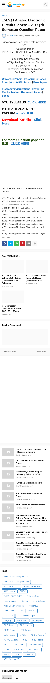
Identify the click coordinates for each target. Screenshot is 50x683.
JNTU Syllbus (35, 645)
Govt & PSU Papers (21, 82)
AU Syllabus (9, 591)
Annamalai (33, 606)
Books (5, 95)
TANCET (32, 611)
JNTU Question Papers (14, 645)
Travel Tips (38, 89)
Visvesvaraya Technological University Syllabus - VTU (29, 473)
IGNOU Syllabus (11, 640)
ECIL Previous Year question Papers (29, 495)
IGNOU (22, 591)
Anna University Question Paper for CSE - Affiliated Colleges (31, 555)
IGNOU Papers (37, 635)
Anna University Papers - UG (16, 577)
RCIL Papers (19, 649)
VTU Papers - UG (11, 586)
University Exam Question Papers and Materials (31, 533)
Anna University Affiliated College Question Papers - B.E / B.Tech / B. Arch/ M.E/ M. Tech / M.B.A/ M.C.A (31, 519)
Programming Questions (16, 89)
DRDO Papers (10, 630)
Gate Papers (9, 635)
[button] (3, 4)
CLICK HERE (36, 102)
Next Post (41, 351)
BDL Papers (22, 620)
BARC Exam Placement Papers (30, 504)
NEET (6, 649)
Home (4, 15)
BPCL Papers (26, 625)
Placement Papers (31, 92)
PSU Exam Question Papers (29, 483)
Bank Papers (40, 82)
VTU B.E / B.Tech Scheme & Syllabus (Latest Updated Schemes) (11, 279)
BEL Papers (37, 620)
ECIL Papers (26, 630)
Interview (24, 601)
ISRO (25, 640)
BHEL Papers (9, 625)
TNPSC (17, 654)
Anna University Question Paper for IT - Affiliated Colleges (31, 544)
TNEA (6, 654)
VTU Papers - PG (11, 659)
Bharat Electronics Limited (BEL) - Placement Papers (31, 450)
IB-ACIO (22, 635)
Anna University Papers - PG (16, 581)
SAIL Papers (34, 649)
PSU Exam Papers (32, 586)
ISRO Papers (37, 640)
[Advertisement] (22, 398)
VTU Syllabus (39, 601)
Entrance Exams (34, 596)
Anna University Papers (14, 606)
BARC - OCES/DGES (13, 596)
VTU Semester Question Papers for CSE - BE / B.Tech (11, 308)
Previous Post (10, 351)
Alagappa (8, 620)
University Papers (12, 79)
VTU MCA (29, 654)
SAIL (21, 611)
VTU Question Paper (26, 615)
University (8, 615)
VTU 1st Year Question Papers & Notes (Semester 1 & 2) (36, 278)
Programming (10, 601)
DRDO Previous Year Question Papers (30, 462)
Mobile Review (10, 92)
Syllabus (29, 79)
